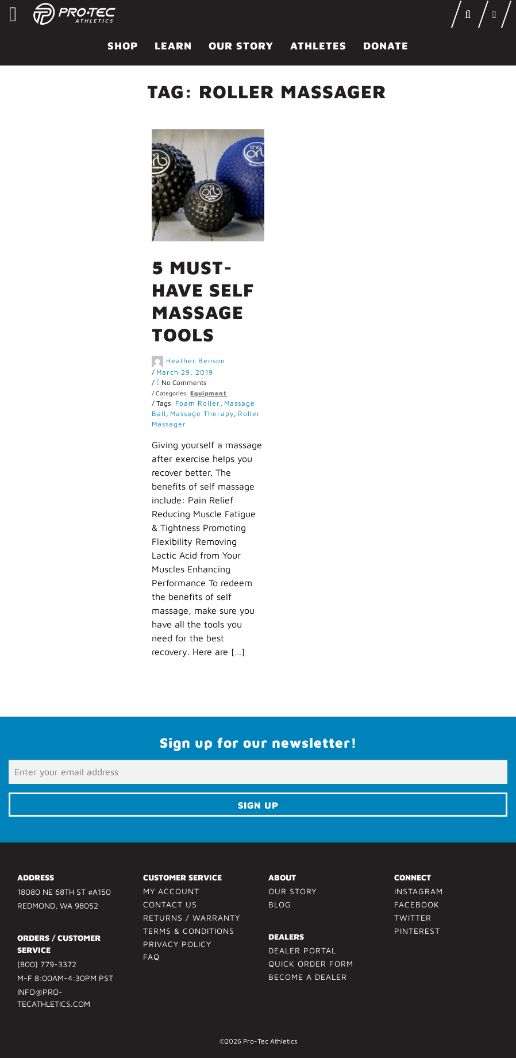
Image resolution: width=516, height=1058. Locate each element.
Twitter (413, 917)
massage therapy (202, 413)
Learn (173, 46)
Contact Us (170, 904)
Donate (386, 46)
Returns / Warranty (191, 917)
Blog (279, 904)
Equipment (208, 393)
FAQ (151, 956)
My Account (171, 891)
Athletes (318, 46)
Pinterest (417, 931)
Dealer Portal (302, 950)
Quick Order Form (310, 963)
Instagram (418, 891)
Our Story (241, 46)
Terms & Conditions (188, 931)
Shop (122, 46)
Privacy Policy (177, 944)
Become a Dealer (307, 977)
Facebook (417, 904)
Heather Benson (195, 360)
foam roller (197, 403)
